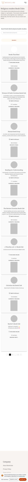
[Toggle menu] (25, 2)
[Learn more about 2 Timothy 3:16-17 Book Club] (14, 255)
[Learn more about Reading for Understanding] (14, 178)
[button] (15, 355)
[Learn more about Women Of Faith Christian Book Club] (14, 101)
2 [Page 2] (12, 354)
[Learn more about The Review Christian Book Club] (14, 217)
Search (14, 40)
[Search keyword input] (14, 32)
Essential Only (13, 479)
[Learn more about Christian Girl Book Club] (14, 294)
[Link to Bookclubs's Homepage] (8, 2)
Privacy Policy (7, 469)
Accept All (23, 479)
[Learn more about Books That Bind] (14, 63)
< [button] (7, 354)
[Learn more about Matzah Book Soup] (14, 140)
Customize (4, 479)
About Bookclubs (8, 465)
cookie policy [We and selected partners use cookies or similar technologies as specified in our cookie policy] (22, 476)
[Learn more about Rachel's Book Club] (14, 332)
